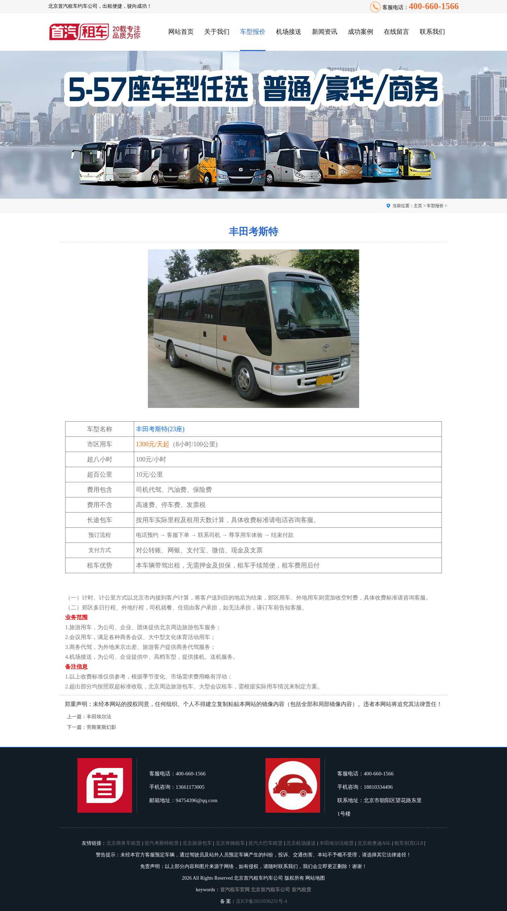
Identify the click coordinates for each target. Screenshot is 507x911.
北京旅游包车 (197, 843)
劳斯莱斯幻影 (101, 727)
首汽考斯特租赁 (161, 843)
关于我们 (217, 31)
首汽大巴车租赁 (265, 843)
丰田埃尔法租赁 (336, 843)
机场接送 (288, 31)
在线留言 (396, 31)
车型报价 (252, 31)
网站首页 (181, 31)
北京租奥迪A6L (374, 843)
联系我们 (432, 31)
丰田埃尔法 (99, 716)
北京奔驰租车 (230, 843)
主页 (418, 205)
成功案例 (360, 31)
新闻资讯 (324, 31)
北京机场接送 (301, 843)
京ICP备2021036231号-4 (261, 901)
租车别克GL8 (408, 843)
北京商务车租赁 (123, 843)
